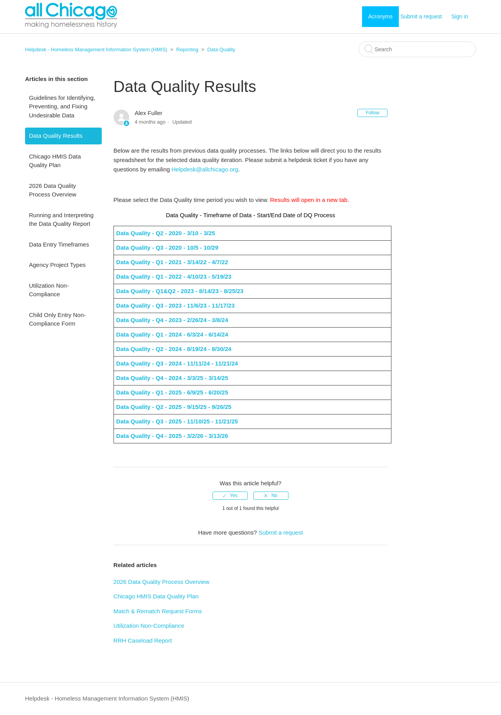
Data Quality (221, 49)
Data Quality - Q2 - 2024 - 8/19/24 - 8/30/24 (174, 349)
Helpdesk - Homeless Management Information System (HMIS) (96, 49)
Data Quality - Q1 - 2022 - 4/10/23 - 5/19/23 (174, 276)
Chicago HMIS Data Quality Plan (55, 161)
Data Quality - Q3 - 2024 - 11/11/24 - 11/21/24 (178, 363)
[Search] (417, 49)
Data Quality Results (56, 135)
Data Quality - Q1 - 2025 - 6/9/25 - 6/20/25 (173, 392)
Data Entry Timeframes (59, 244)
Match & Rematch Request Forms (158, 611)
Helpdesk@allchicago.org (204, 169)
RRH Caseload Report (143, 640)
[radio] (230, 496)
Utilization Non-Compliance (49, 290)
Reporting (187, 49)
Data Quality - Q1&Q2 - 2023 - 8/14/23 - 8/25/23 (180, 291)
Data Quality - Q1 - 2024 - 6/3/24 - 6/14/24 (173, 334)
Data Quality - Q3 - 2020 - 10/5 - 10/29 (167, 247)
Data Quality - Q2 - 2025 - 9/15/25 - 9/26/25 (174, 406)
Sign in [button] (459, 16)
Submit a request (421, 16)
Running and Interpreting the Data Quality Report (61, 219)
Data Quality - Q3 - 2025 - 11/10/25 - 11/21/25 (178, 421)
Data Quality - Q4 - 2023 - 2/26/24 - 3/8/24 (173, 320)
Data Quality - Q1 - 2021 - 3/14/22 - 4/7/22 (172, 262)
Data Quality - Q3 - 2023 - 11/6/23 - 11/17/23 (176, 305)
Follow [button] (372, 112)
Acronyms (380, 16)
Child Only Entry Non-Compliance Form (57, 319)
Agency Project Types (57, 264)
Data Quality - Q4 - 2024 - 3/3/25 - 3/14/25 (173, 378)
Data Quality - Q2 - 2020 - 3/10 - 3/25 (165, 233)
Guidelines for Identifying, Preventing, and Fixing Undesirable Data (62, 106)
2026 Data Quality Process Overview (52, 190)
